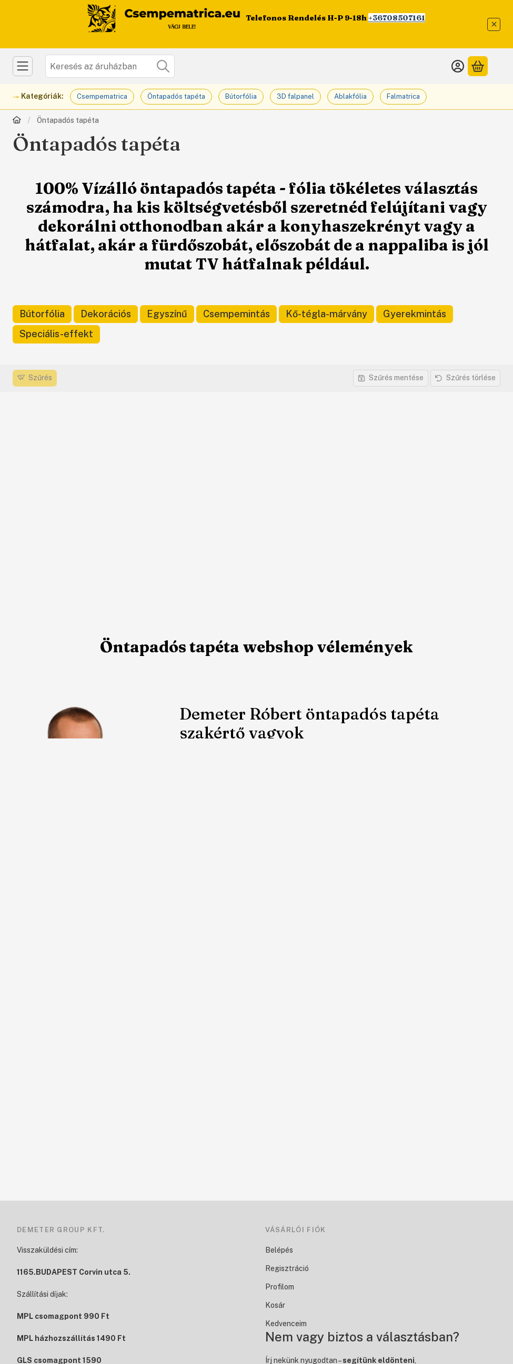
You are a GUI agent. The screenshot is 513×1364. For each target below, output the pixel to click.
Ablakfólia (350, 96)
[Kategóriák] (23, 66)
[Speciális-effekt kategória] (56, 334)
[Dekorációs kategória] (106, 314)
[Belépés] (458, 66)
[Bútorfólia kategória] (42, 314)
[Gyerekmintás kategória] (414, 314)
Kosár (275, 1305)
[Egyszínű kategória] (167, 314)
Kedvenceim (286, 1323)
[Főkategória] (17, 121)
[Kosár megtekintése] (478, 66)
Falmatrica (403, 96)
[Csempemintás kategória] (236, 314)
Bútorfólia (241, 96)
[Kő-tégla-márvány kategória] (326, 314)
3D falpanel (295, 96)
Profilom (279, 1287)
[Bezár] (493, 24)
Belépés (279, 1250)
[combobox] (110, 66)
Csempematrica (102, 96)
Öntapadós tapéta (176, 96)
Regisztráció (287, 1268)
